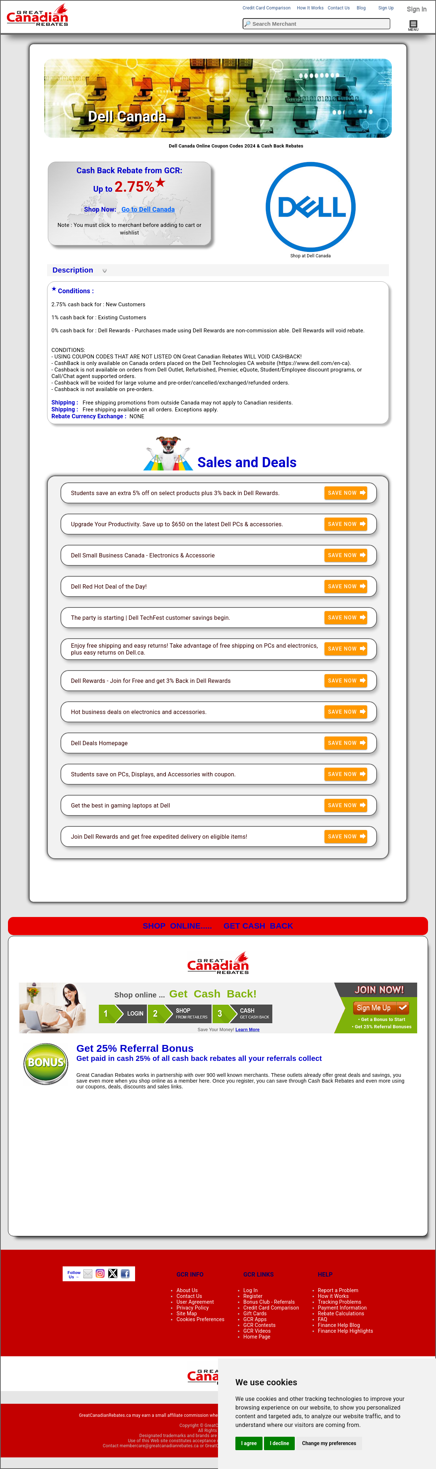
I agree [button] (249, 1443)
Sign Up (386, 8)
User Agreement (195, 1302)
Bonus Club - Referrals (269, 1302)
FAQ (322, 1319)
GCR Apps (255, 1319)
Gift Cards (255, 1313)
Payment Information (342, 1308)
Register (253, 1296)
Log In (250, 1290)
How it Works (333, 1296)
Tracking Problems (339, 1302)
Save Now (347, 493)
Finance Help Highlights (345, 1331)
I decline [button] (279, 1443)
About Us (187, 1290)
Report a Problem (338, 1290)
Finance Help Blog (339, 1325)
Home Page (257, 1337)
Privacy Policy (192, 1308)
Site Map (186, 1313)
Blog (361, 8)
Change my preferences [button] (329, 1443)
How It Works (310, 8)
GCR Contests (259, 1325)
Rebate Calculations (341, 1313)
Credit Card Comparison (267, 8)
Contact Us (339, 8)
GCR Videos (257, 1331)
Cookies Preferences (200, 1319)
